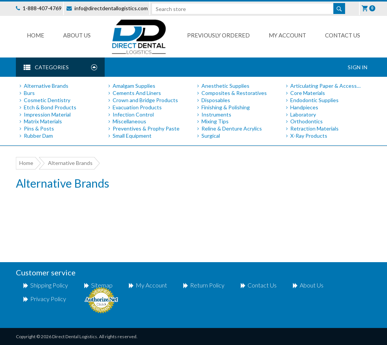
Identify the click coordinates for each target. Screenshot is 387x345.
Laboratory (303, 114)
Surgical (210, 135)
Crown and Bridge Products (145, 100)
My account (151, 285)
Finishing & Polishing (225, 107)
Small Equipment (132, 135)
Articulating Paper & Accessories (327, 85)
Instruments (216, 114)
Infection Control (133, 114)
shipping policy (49, 285)
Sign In (357, 67)
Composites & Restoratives (234, 93)
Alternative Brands (46, 85)
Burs (29, 93)
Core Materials (307, 93)
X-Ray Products (308, 135)
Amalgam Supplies (134, 85)
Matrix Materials (43, 121)
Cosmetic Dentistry (47, 100)
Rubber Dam (38, 135)
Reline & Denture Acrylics (231, 128)
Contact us (342, 35)
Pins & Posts (39, 128)
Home (35, 35)
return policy (207, 285)
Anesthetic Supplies (225, 85)
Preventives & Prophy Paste (146, 128)
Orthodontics (306, 121)
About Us (77, 35)
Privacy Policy (48, 298)
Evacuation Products (137, 107)
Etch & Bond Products (50, 107)
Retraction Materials (314, 128)
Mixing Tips (215, 121)
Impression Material (47, 114)
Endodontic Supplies (314, 100)
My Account (287, 35)
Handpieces (304, 107)
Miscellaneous (129, 121)
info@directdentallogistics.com (111, 8)
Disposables (215, 100)
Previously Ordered (218, 35)
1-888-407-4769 (42, 8)
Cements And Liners (137, 93)
